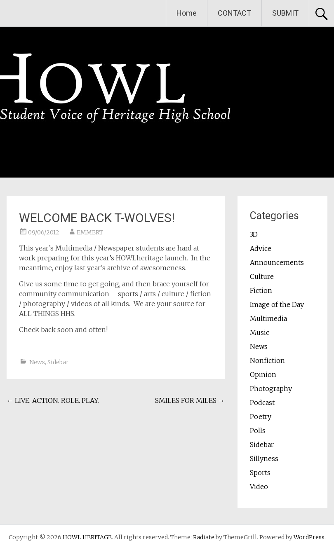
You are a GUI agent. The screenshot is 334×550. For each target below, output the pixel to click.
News (37, 362)
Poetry (260, 416)
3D (254, 234)
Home (186, 13)
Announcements (277, 262)
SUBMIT (285, 13)
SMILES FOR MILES (190, 400)
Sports (260, 472)
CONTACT (234, 13)
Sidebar (58, 362)
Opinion (263, 374)
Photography (271, 388)
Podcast (262, 402)
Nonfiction (267, 360)
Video (259, 486)
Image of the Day (277, 304)
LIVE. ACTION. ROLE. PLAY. (53, 400)
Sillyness (264, 458)
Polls (258, 430)
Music (259, 332)
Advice (260, 248)
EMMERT (90, 232)
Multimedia (268, 318)
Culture (262, 276)
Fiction (261, 290)
